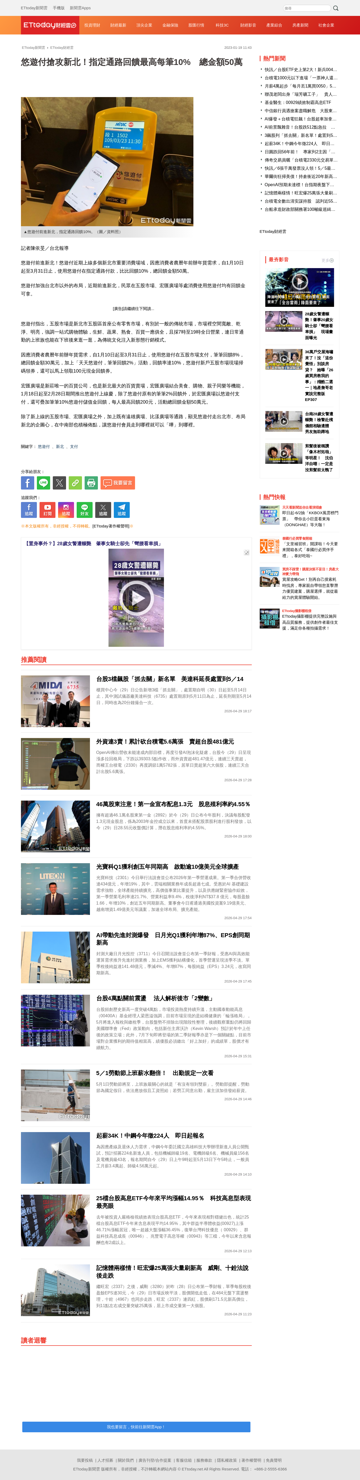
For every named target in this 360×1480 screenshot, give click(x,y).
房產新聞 (300, 25)
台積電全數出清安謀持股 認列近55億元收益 (307, 201)
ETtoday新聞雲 (34, 2)
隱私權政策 (227, 1460)
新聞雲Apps (80, 2)
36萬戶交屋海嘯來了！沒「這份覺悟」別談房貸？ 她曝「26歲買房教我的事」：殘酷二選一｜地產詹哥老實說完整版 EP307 (319, 376)
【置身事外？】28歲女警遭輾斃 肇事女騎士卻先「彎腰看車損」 (93, 543)
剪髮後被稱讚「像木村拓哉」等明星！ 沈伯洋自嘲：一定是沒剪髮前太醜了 (319, 458)
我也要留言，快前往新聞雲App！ (136, 1427)
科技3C (222, 25)
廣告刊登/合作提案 (154, 1460)
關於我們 (126, 1460)
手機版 (59, 2)
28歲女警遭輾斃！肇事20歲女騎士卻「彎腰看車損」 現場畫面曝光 (319, 326)
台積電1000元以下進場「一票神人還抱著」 (305, 78)
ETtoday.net (192, 1469)
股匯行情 (196, 25)
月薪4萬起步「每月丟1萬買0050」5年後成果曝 (309, 86)
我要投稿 (85, 1460)
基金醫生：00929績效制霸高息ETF (298, 102)
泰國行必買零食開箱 (297, 538)
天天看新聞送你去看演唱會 (302, 507)
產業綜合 (274, 25)
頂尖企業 (144, 25)
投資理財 (92, 25)
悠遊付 (44, 446)
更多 (328, 260)
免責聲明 (274, 1460)
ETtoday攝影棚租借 (296, 611)
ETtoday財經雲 (273, 231)
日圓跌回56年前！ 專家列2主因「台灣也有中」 (311, 152)
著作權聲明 (251, 1460)
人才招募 (105, 1460)
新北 (60, 446)
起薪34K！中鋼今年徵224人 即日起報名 (304, 143)
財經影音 (248, 25)
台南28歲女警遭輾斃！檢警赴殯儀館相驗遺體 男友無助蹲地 (319, 423)
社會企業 (326, 25)
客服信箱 (184, 1460)
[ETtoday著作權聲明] (111, 526)
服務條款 (204, 1460)
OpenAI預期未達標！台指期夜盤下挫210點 (305, 184)
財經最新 (118, 25)
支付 (74, 446)
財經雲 (50, 25)
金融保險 (170, 25)
